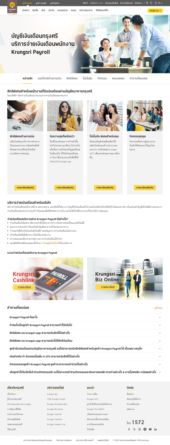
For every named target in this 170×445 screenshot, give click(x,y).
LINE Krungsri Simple (56, 399)
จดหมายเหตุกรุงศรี (14, 424)
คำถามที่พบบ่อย (126, 3)
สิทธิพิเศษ (72, 78)
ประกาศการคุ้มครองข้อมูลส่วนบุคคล (37, 440)
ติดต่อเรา (138, 3)
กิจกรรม (102, 78)
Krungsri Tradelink (54, 419)
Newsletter (118, 78)
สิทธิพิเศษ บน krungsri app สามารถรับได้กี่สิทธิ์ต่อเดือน (85, 341)
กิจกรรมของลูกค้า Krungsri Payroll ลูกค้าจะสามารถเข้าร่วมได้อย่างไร (85, 364)
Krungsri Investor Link (56, 424)
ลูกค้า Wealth (41, 3)
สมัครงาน (130, 409)
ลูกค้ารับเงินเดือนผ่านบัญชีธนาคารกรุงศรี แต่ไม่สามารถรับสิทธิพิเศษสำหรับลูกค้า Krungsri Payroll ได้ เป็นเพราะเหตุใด (85, 348)
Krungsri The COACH (95, 409)
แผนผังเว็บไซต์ (103, 440)
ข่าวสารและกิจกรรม (15, 414)
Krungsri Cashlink (54, 414)
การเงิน (43, 243)
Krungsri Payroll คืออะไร (85, 317)
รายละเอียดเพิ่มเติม (25, 187)
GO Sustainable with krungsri (19, 404)
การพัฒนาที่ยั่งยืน (14, 409)
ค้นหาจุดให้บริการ (134, 399)
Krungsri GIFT (92, 399)
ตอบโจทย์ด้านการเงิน (49, 78)
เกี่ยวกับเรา (11, 394)
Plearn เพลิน (92, 394)
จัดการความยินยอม (64, 440)
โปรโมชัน (87, 78)
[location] (148, 3)
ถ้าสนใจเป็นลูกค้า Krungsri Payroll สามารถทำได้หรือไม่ (85, 325)
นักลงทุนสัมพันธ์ (111, 3)
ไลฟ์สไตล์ (54, 243)
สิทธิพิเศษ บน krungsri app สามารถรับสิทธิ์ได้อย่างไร (85, 333)
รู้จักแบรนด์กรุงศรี (14, 399)
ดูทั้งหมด (158, 308)
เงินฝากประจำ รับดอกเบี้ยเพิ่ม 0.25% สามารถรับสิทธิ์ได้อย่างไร (85, 356)
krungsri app (52, 394)
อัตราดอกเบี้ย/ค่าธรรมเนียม (98, 419)
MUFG (85, 3)
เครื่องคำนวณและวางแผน (97, 414)
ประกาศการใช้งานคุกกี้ (84, 440)
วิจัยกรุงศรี (11, 429)
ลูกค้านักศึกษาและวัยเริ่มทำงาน (99, 404)
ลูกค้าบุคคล (27, 3)
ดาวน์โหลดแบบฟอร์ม (95, 424)
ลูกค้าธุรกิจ (54, 3)
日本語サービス (96, 3)
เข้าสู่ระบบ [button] (154, 10)
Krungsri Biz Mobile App (57, 404)
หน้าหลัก (27, 78)
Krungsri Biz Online (55, 409)
